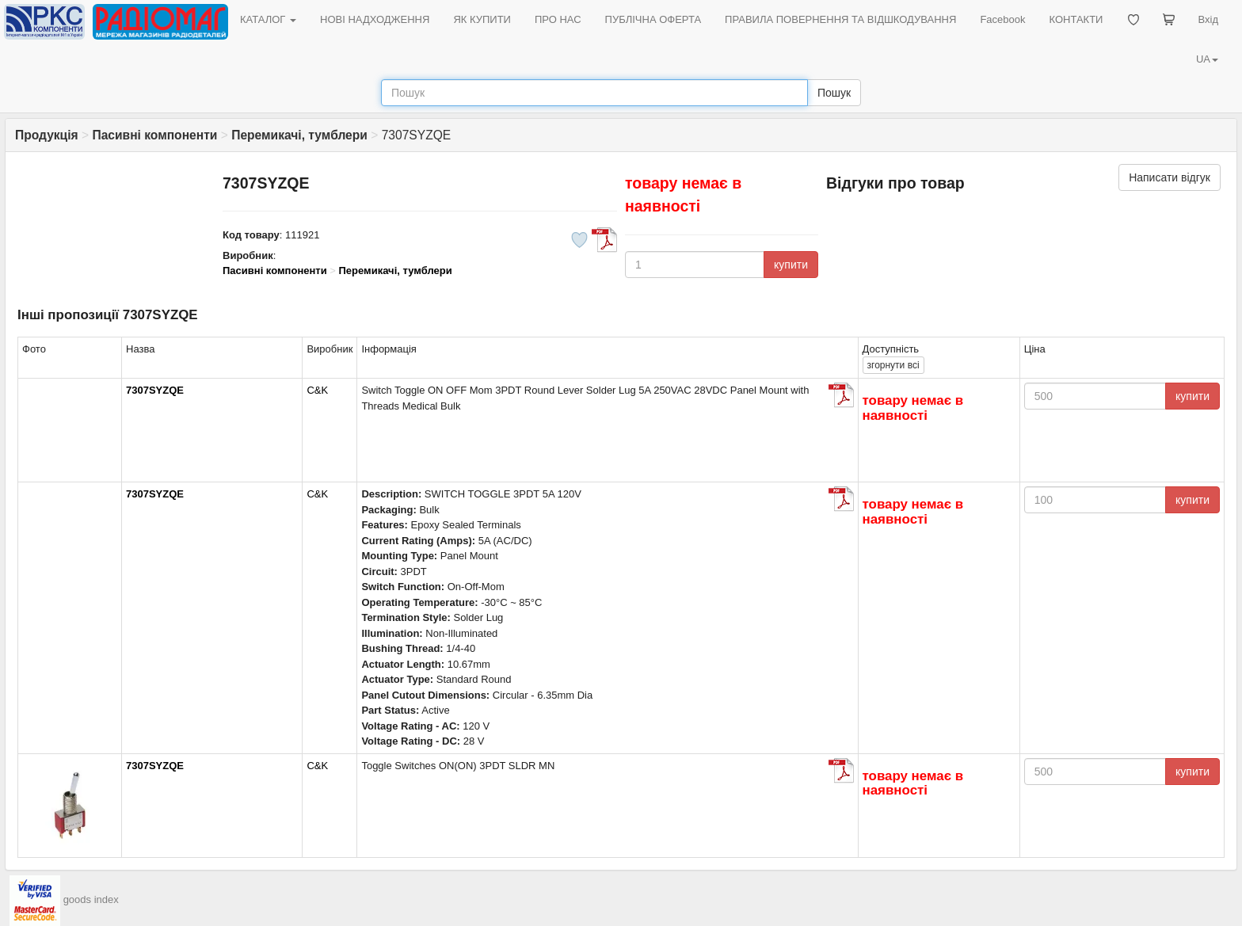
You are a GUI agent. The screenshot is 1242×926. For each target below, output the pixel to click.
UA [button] (1207, 59)
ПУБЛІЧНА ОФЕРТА (653, 19)
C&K (317, 390)
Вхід (1208, 19)
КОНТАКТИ (1076, 19)
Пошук (834, 92)
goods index (91, 899)
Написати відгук (1169, 177)
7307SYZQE (155, 390)
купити (791, 264)
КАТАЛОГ (268, 19)
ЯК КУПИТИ (482, 19)
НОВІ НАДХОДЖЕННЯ (374, 19)
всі (893, 365)
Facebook (1002, 19)
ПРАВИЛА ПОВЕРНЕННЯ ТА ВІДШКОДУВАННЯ (840, 19)
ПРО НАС (558, 19)
